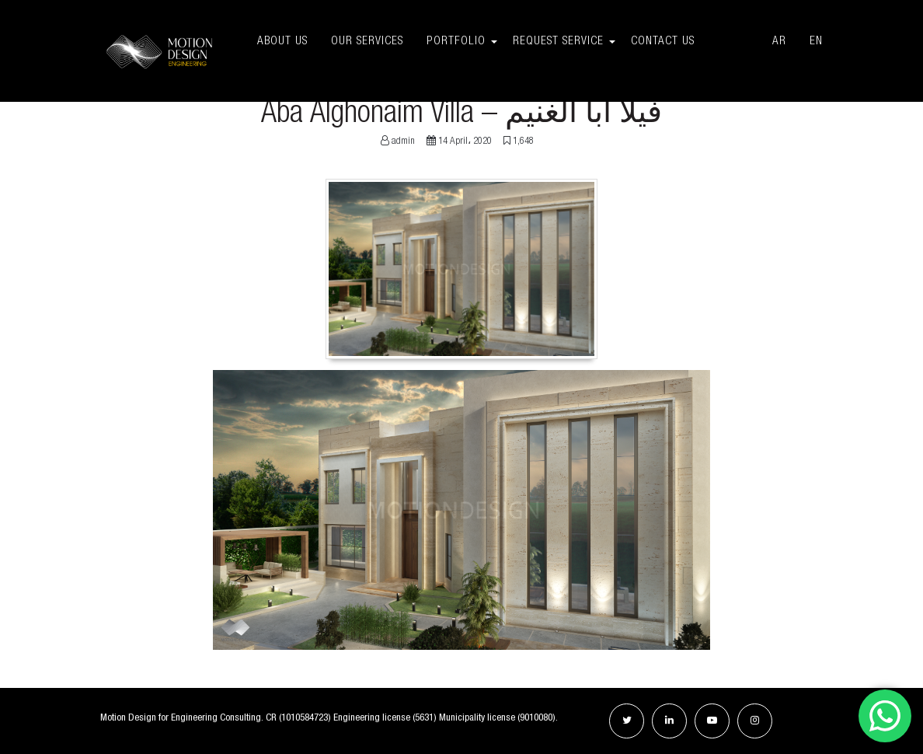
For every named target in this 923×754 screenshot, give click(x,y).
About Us (282, 41)
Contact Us (690, 41)
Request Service (558, 41)
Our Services (367, 41)
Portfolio (456, 41)
